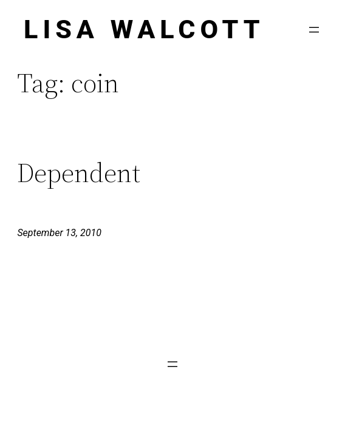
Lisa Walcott (144, 29)
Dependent (78, 173)
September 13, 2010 (59, 233)
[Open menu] (314, 29)
